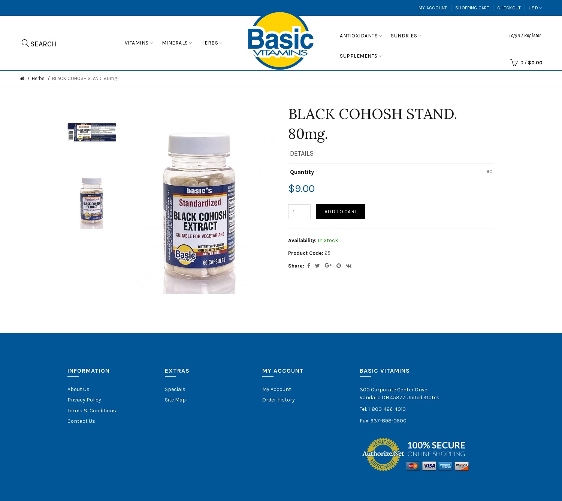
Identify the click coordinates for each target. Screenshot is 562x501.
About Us (78, 389)
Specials (175, 389)
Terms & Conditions (91, 410)
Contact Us (81, 421)
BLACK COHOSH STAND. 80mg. (85, 78)
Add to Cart (340, 211)
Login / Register (525, 35)
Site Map (175, 400)
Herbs (38, 78)
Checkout (509, 7)
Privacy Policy (84, 400)
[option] (92, 132)
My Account (433, 7)
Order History (278, 400)
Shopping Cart (472, 7)
